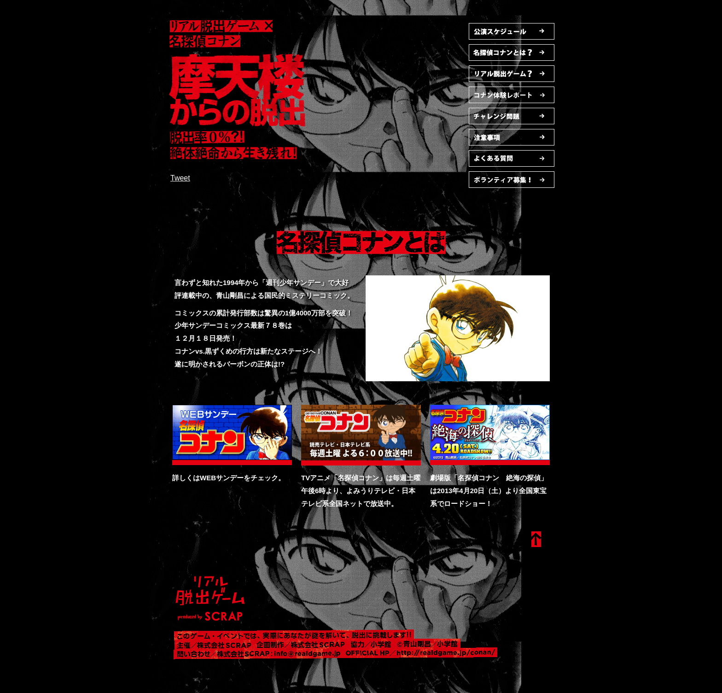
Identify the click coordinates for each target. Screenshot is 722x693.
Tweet (180, 178)
